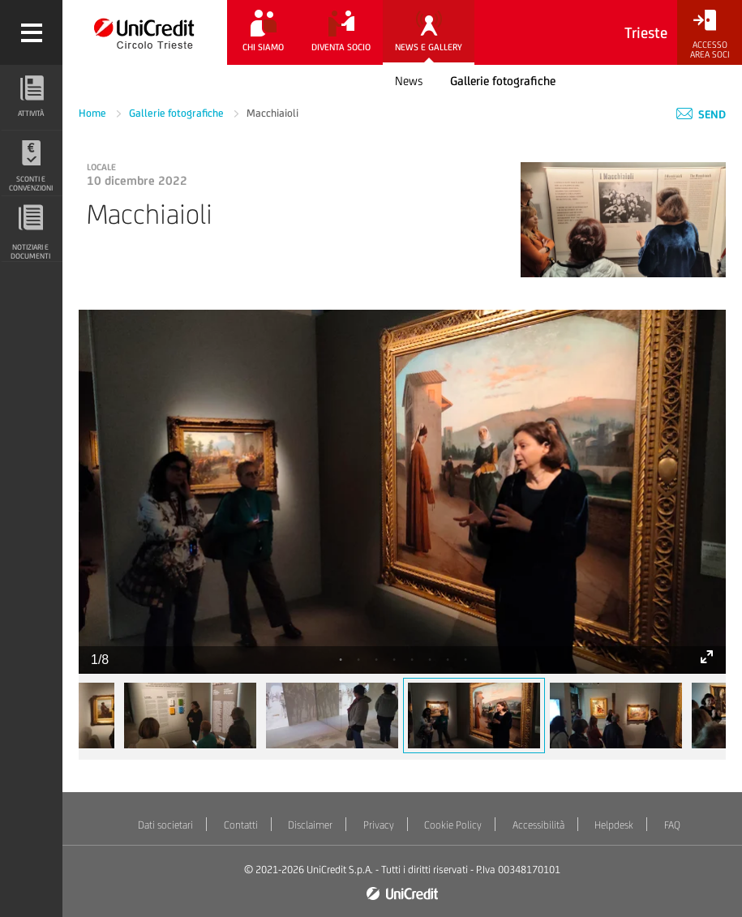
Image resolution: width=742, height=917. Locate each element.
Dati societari (165, 825)
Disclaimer (310, 825)
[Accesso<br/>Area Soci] (709, 34)
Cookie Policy (453, 825)
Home (94, 113)
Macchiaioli (272, 113)
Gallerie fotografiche (502, 81)
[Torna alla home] (144, 32)
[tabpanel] (402, 492)
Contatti (241, 825)
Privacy (378, 825)
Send (701, 114)
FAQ (672, 825)
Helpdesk (613, 825)
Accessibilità (538, 825)
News (408, 81)
